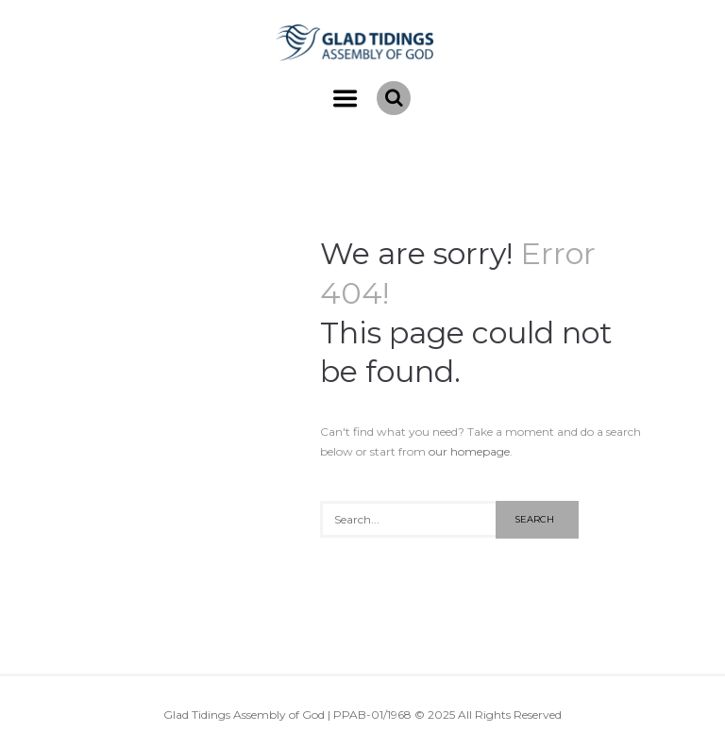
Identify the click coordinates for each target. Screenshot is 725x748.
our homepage (469, 451)
